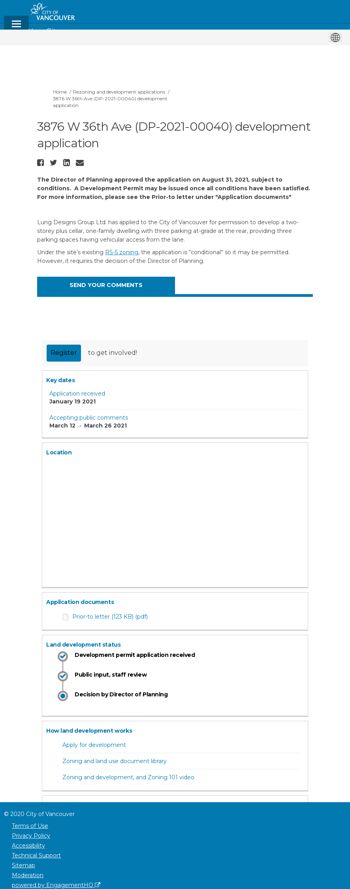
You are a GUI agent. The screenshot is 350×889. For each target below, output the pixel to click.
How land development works (89, 730)
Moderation (27, 875)
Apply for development (94, 744)
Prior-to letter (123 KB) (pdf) (110, 616)
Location (59, 452)
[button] (41, 163)
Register (64, 352)
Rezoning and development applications (119, 92)
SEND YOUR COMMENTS (106, 285)
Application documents (80, 602)
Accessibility (28, 845)
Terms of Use (30, 825)
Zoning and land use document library (114, 761)
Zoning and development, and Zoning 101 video (128, 777)
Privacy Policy (31, 835)
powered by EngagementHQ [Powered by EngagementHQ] (56, 885)
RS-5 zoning (121, 252)
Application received (77, 393)
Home (60, 92)
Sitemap (23, 865)
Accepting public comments (88, 417)
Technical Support (36, 855)
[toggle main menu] (16, 27)
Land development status (83, 644)
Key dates (60, 380)
